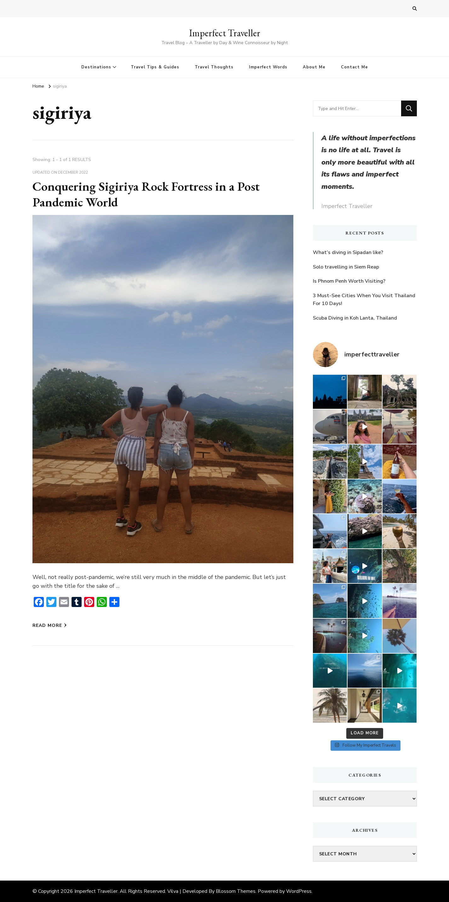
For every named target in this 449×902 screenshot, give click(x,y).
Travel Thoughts (214, 67)
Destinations (96, 67)
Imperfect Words (268, 67)
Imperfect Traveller (224, 33)
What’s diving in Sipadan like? (348, 252)
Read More (49, 625)
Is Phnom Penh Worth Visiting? (349, 281)
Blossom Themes (236, 891)
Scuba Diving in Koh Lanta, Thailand (355, 318)
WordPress (299, 891)
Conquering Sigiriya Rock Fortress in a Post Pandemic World (146, 194)
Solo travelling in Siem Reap (346, 266)
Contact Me (354, 67)
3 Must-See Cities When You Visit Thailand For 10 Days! (364, 299)
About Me (314, 67)
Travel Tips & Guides (155, 67)
